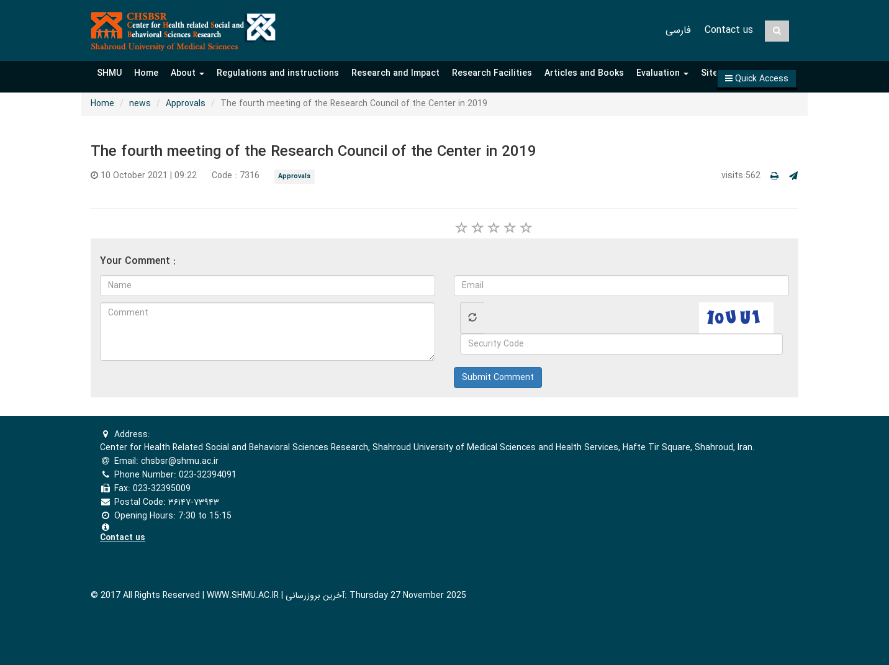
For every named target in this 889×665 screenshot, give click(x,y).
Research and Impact (395, 73)
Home (146, 73)
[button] (756, 78)
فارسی (678, 30)
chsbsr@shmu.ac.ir (180, 461)
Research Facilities (492, 73)
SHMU (109, 73)
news (140, 104)
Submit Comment (498, 377)
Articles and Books (584, 73)
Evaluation (662, 73)
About (187, 73)
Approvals (185, 104)
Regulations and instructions (278, 73)
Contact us (729, 30)
